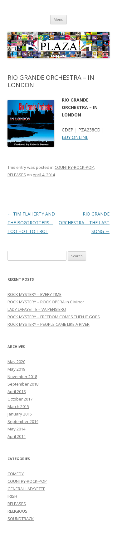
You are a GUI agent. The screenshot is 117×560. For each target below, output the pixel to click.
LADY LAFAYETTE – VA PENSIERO (36, 309)
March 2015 (18, 406)
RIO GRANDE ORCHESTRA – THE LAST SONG (84, 222)
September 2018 (22, 384)
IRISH (12, 496)
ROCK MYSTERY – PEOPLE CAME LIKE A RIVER (48, 324)
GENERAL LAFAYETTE (26, 488)
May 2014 (16, 429)
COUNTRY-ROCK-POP (74, 167)
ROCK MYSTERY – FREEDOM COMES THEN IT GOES (53, 317)
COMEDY (15, 474)
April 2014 (16, 436)
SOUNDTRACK (20, 518)
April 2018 (16, 391)
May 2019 (16, 369)
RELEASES (16, 175)
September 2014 (22, 421)
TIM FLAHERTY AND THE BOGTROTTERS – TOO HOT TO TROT (31, 222)
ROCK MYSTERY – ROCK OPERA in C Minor (45, 302)
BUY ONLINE (75, 137)
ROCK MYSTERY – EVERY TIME (34, 294)
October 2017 (19, 399)
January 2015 (19, 414)
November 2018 (22, 376)
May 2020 (16, 361)
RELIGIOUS (17, 511)
